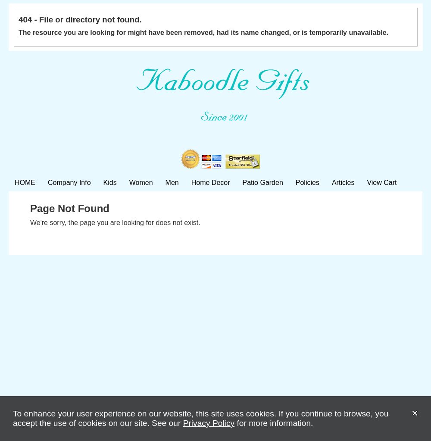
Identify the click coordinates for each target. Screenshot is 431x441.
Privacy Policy (208, 423)
